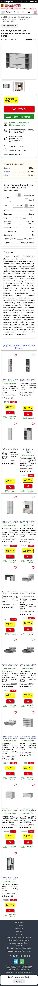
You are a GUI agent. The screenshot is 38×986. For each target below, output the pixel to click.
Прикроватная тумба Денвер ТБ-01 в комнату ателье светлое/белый (10, 819)
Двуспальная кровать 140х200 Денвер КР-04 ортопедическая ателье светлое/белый (10, 676)
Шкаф (10, 5)
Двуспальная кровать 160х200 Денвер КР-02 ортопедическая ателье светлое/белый (28, 676)
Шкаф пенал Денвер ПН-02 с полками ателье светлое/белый (28, 386)
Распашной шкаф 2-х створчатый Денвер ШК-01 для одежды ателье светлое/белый (10, 532)
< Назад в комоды (9, 25)
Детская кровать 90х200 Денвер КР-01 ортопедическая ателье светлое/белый (28, 604)
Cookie (27, 977)
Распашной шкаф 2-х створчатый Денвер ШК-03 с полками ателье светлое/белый (28, 462)
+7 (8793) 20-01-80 (29, 1)
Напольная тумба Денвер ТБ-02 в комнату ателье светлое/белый (28, 819)
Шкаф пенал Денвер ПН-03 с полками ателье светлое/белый (10, 389)
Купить (19, 108)
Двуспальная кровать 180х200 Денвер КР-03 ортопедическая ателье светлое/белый (10, 748)
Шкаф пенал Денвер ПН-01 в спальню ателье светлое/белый (10, 455)
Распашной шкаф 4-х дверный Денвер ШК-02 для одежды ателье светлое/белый (28, 532)
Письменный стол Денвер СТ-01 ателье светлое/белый (10, 599)
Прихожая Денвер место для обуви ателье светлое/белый (10, 888)
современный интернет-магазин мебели (18, 9)
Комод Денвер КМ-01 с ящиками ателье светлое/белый (28, 747)
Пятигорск (7, 2)
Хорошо (19, 981)
